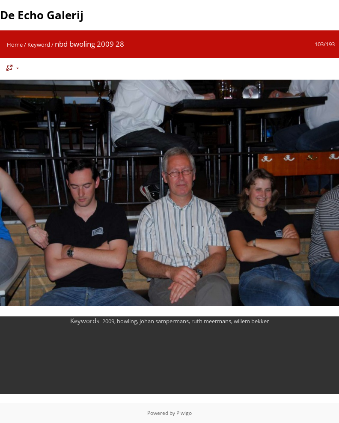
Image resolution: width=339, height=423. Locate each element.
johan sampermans (164, 321)
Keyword (38, 44)
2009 (108, 321)
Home (15, 44)
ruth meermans (211, 321)
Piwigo (184, 413)
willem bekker (251, 321)
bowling (127, 321)
